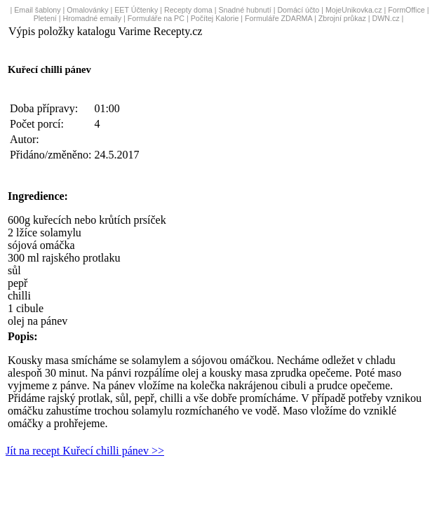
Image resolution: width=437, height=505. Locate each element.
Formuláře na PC (156, 18)
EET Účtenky (136, 10)
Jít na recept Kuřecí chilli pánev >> (85, 451)
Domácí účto (298, 10)
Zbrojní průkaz (342, 18)
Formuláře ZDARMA (278, 18)
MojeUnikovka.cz (353, 10)
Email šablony (37, 10)
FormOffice (406, 10)
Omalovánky (87, 10)
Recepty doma (188, 10)
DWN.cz (386, 18)
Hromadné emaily (92, 18)
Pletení (45, 18)
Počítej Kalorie (215, 18)
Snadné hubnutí (244, 10)
